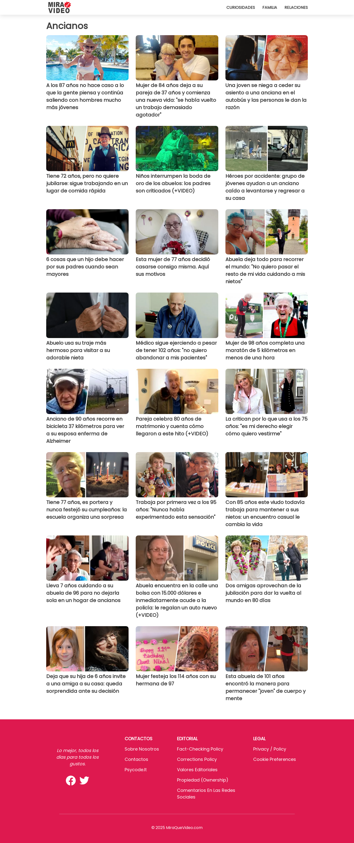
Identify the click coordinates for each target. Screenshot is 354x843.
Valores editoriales (197, 770)
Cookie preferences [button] (274, 759)
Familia (269, 7)
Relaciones (296, 7)
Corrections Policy (197, 759)
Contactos (136, 759)
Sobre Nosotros (142, 749)
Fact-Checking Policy (200, 749)
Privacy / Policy (269, 749)
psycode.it (136, 770)
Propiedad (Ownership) (202, 780)
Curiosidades (240, 7)
